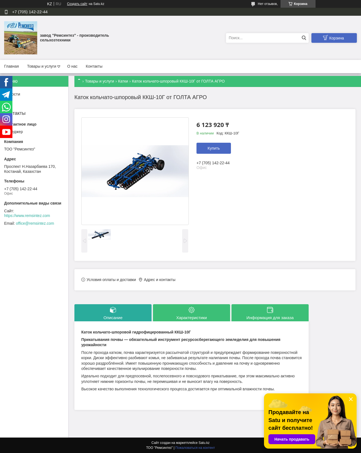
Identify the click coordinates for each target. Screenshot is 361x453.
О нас (72, 66)
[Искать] (304, 38)
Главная (11, 66)
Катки (123, 81)
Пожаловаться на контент (195, 448)
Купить (214, 148)
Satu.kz (203, 443)
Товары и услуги (41, 66)
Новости (12, 94)
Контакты (94, 66)
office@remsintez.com (35, 223)
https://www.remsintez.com (27, 215)
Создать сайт (77, 4)
